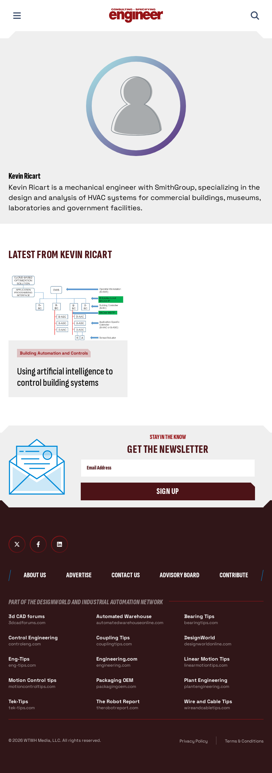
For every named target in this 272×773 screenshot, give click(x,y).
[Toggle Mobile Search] (255, 15)
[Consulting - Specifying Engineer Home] (136, 15)
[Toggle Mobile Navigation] (17, 15)
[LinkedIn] (59, 544)
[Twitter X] (17, 544)
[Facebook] (38, 544)
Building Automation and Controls (54, 353)
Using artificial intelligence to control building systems (65, 377)
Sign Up (168, 491)
